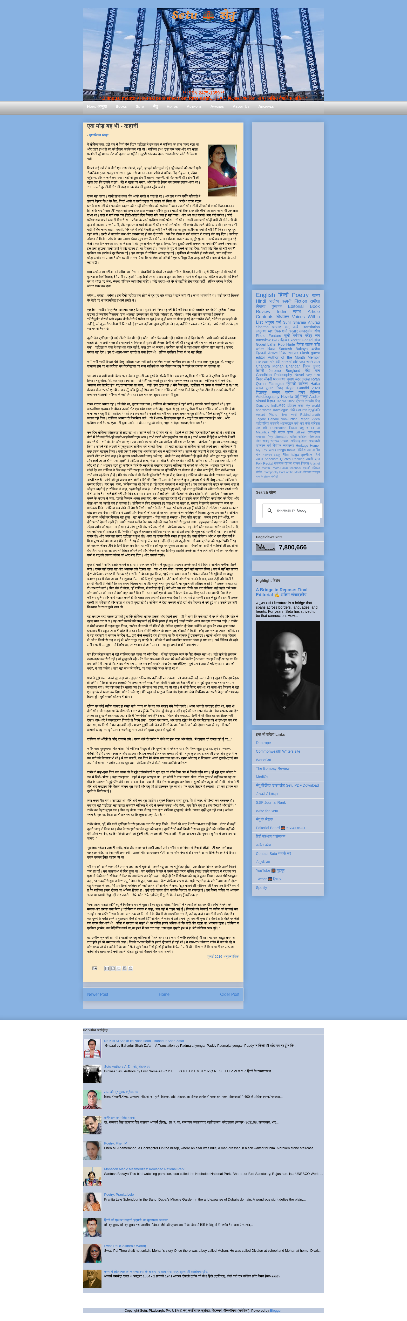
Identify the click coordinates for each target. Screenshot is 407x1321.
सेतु (155, 106)
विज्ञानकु (261, 392)
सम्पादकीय (306, 331)
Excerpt (294, 340)
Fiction (300, 301)
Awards (217, 106)
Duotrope (263, 743)
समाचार (293, 353)
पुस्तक (277, 306)
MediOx (262, 777)
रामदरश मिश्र (264, 437)
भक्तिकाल (314, 437)
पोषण (302, 392)
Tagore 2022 (285, 401)
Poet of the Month (291, 472)
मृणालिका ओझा (98, 135)
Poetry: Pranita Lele (119, 1194)
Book (315, 306)
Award (260, 415)
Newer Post (97, 994)
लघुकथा (261, 331)
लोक (258, 441)
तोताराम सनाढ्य (311, 472)
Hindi (261, 301)
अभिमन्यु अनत (298, 441)
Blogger (275, 1310)
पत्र (309, 375)
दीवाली (288, 463)
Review (263, 311)
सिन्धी (284, 415)
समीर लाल (313, 362)
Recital (268, 463)
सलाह (265, 441)
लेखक (261, 306)
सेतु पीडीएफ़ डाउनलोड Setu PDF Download (287, 785)
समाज (259, 459)
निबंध (283, 353)
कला (301, 405)
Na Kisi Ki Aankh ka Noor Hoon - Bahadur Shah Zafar (144, 1041)
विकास (305, 463)
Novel (299, 375)
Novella (287, 396)
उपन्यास (260, 445)
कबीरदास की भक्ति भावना (119, 1118)
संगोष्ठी (274, 476)
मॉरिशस (315, 423)
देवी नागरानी (283, 362)
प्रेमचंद (300, 401)
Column (301, 410)
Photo (273, 415)
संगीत (259, 472)
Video (315, 419)
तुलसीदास (307, 455)
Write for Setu (267, 811)
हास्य (290, 432)
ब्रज (317, 459)
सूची (287, 335)
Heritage (302, 445)
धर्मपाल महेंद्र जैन (306, 335)
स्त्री (294, 415)
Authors (194, 106)
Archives (266, 106)
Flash (304, 353)
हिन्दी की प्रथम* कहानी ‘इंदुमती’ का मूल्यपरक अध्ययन (136, 1220)
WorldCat (263, 760)
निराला (293, 428)
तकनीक (278, 463)
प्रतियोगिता (262, 423)
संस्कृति (274, 423)
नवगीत (316, 450)
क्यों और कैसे (302, 423)
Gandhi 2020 (308, 388)
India (281, 311)
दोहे (273, 432)
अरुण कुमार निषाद (269, 388)
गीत (272, 362)
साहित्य (303, 384)
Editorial (296, 306)
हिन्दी (283, 295)
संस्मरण (272, 353)
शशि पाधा (299, 362)
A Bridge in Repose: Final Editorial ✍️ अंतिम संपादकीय (281, 592)
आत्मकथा (279, 379)
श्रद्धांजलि (314, 410)
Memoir (314, 357)
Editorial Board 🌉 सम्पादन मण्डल (280, 828)
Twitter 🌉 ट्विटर (268, 879)
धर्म (269, 445)
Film (285, 455)
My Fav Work (266, 450)
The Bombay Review (272, 768)
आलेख (274, 301)
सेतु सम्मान (307, 428)
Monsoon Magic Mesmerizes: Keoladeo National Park (144, 1169)
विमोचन (277, 445)
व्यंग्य (317, 331)
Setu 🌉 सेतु (203, 15)
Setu (140, 106)
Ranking (298, 459)
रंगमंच (296, 463)
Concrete (262, 405)
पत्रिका (316, 467)
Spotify (261, 888)
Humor (315, 445)
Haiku (315, 384)
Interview (263, 340)
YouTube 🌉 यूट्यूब (270, 870)
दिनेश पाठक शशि (308, 344)
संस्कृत (290, 388)
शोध (317, 340)
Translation (311, 327)
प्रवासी (291, 384)
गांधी (292, 410)
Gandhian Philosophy (274, 375)
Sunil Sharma (294, 322)
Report (304, 419)
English (265, 295)
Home (164, 994)
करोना (289, 392)
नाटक (281, 432)
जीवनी (268, 379)
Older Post (229, 994)
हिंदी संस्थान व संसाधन (270, 836)
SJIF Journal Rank (271, 802)
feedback (295, 467)
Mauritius (262, 432)
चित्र (259, 379)
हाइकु (277, 455)
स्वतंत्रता (288, 445)
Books (121, 106)
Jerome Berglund (284, 371)
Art (270, 331)
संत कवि (262, 428)
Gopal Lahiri (266, 344)
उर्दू (297, 396)
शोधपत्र (282, 316)
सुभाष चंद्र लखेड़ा (298, 379)
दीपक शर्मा (280, 331)
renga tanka (286, 450)
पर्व (318, 428)
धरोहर (260, 349)
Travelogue (280, 410)
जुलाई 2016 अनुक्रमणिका (223, 956)
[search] (291, 511)
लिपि (317, 455)
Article (314, 311)
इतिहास (291, 405)
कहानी (286, 301)
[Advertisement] (288, 202)
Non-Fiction (289, 419)
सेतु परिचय (263, 862)
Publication (278, 428)
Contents (264, 316)
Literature (281, 437)
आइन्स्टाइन (286, 423)
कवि (295, 327)
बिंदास (271, 349)
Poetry (300, 295)
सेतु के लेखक (264, 819)
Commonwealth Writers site (278, 751)
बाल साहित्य (279, 340)
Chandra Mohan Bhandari (278, 366)
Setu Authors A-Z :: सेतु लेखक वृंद (127, 1066)
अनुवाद (293, 331)
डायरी (309, 459)
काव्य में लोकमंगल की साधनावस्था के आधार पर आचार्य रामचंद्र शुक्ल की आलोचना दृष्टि (156, 1272)
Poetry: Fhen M (115, 1143)
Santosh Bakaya (293, 349)
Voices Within (306, 316)
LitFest (300, 432)
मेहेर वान (312, 371)
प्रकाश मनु (280, 327)
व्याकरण (267, 455)
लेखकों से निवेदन (267, 794)
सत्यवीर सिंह (312, 401)
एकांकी (306, 467)
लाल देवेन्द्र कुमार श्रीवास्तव (121, 1092)
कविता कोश (263, 845)
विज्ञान (271, 401)
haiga (295, 455)
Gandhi (273, 419)
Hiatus (172, 106)
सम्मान (276, 392)
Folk (259, 463)
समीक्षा (315, 301)
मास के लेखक (263, 476)
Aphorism (271, 459)
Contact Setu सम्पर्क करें (273, 854)
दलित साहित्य (298, 437)
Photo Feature (268, 335)
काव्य (316, 295)
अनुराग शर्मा (273, 322)
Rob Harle (286, 344)
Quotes (285, 459)
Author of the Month (286, 357)
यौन (258, 455)
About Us (241, 106)
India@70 (278, 405)
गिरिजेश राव (303, 450)
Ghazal (307, 340)
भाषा (317, 375)
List (259, 322)
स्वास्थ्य (274, 441)
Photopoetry (270, 472)
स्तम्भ (297, 311)
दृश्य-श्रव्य (314, 432)
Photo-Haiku (280, 467)
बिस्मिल (315, 392)
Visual (284, 441)
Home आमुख (97, 106)
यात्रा (304, 396)
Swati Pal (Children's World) (125, 1246)
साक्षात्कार (262, 362)
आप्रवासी (314, 441)
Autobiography (267, 396)
